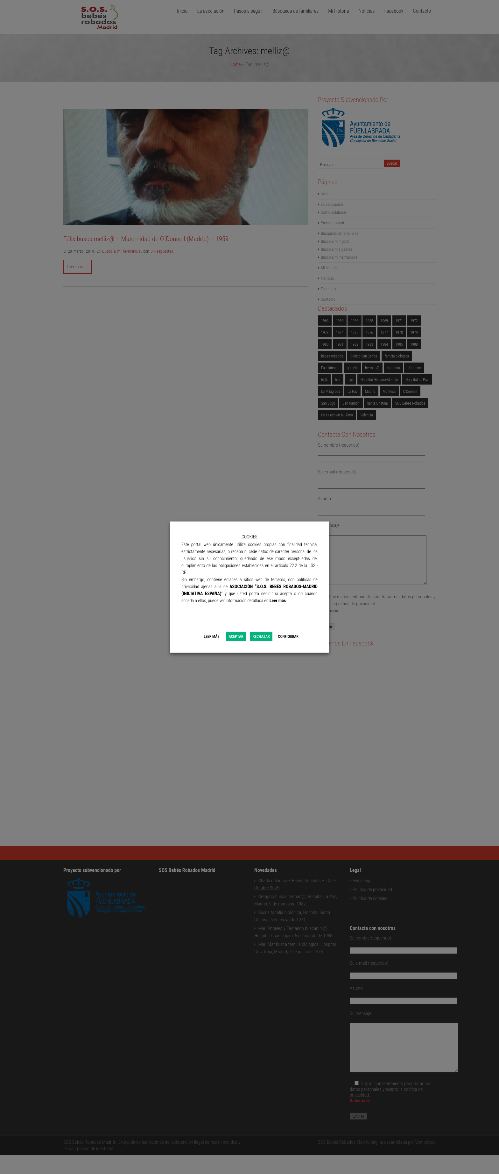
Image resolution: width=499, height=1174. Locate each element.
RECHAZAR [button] (261, 636)
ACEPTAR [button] (236, 636)
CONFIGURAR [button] (288, 636)
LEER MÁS (211, 636)
